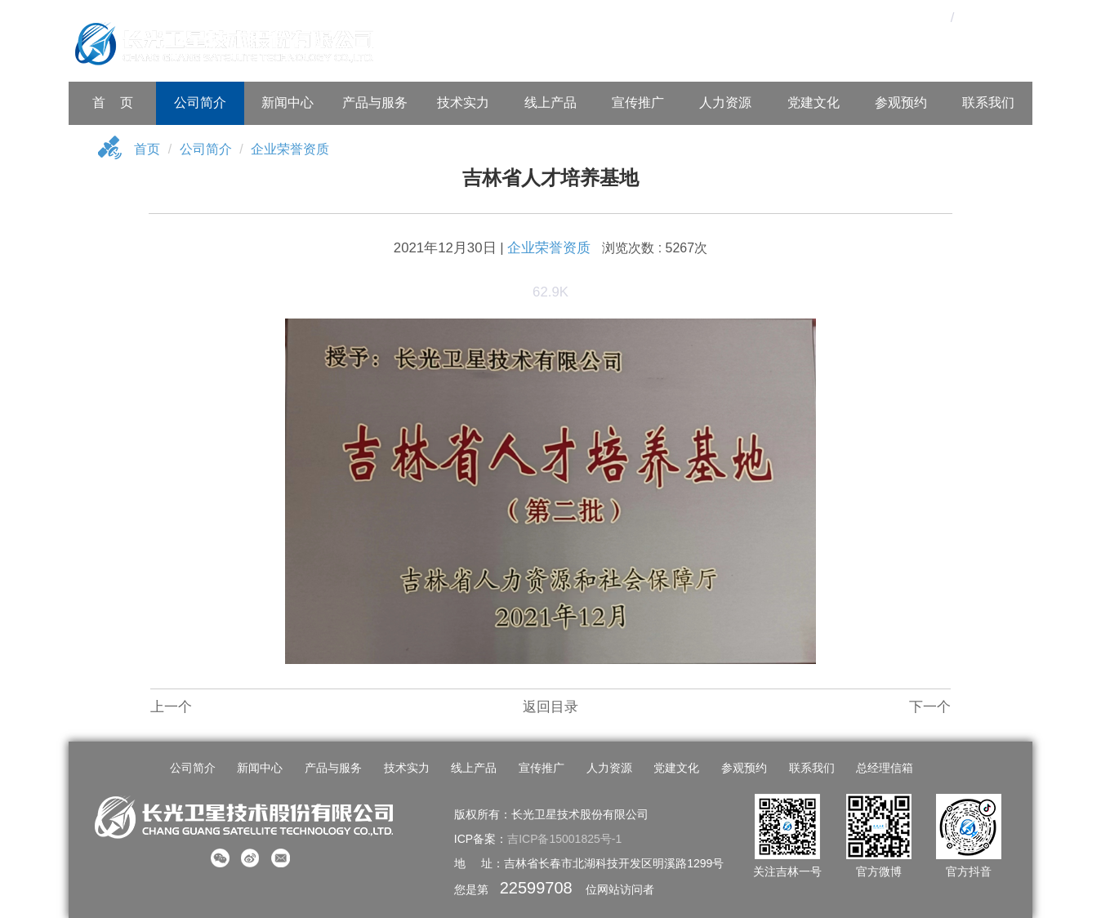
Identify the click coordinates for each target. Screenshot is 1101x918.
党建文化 (813, 102)
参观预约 (901, 102)
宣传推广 (638, 102)
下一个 (930, 707)
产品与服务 (375, 102)
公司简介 (200, 102)
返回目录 (550, 707)
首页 (147, 149)
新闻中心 (287, 102)
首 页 (112, 102)
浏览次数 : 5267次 (654, 248)
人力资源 (725, 102)
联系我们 (988, 102)
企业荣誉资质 (290, 149)
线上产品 (550, 102)
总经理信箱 (884, 767)
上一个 (171, 707)
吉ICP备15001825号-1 (564, 838)
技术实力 (463, 102)
